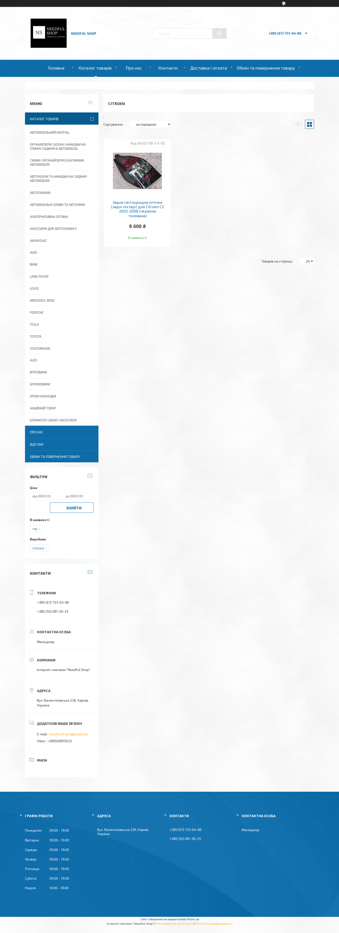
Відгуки (36, 444)
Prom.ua (193, 919)
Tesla (34, 324)
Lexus (34, 288)
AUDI (33, 252)
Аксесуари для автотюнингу (53, 229)
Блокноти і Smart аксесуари (53, 420)
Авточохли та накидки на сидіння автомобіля (58, 179)
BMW (33, 264)
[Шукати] (219, 33)
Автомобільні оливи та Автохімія (57, 205)
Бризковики (40, 384)
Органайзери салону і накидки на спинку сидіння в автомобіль (58, 147)
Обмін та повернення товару (266, 68)
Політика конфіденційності (213, 923)
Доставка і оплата (208, 68)
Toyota (35, 336)
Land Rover (39, 276)
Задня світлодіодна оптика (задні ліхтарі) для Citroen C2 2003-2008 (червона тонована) (137, 209)
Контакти (168, 68)
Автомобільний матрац (49, 132)
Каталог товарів (95, 68)
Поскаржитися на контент (174, 923)
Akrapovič (38, 241)
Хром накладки (43, 396)
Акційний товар (43, 408)
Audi (33, 360)
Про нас (134, 68)
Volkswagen (40, 348)
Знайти (74, 507)
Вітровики (38, 372)
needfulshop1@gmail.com (68, 734)
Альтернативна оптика (49, 217)
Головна (56, 68)
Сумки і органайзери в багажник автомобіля (57, 162)
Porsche (36, 312)
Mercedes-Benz (42, 300)
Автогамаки (40, 193)
